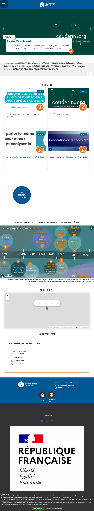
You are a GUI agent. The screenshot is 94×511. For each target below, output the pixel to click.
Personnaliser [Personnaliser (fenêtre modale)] (38, 508)
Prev (3, 29)
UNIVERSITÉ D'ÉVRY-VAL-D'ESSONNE (48, 310)
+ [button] (7, 295)
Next (90, 29)
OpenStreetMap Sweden (67, 327)
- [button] (7, 298)
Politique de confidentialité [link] (54, 508)
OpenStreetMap (85, 327)
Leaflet (50, 327)
